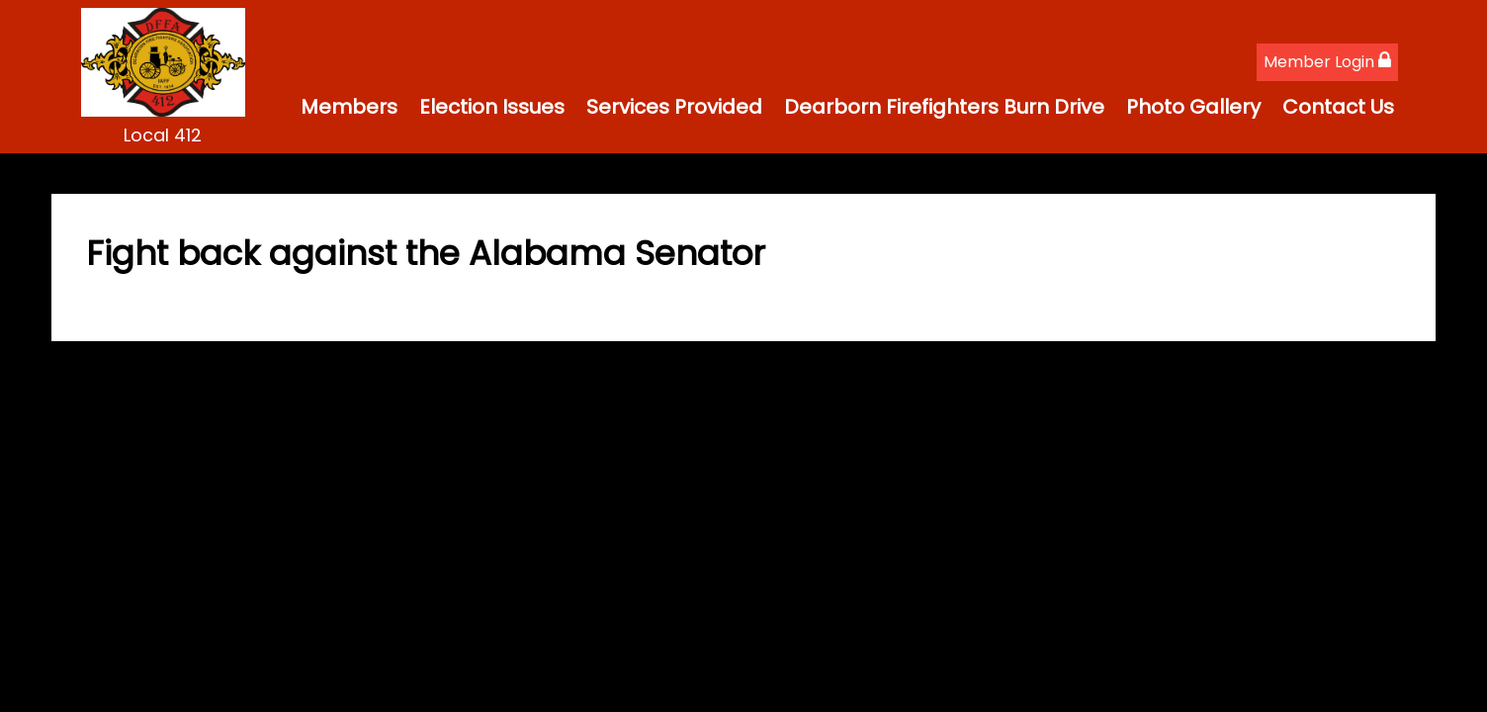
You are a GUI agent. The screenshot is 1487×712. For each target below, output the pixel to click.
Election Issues (492, 107)
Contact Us (1338, 107)
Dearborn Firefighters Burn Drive (944, 107)
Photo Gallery (1193, 107)
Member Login (1327, 61)
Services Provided (674, 107)
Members (349, 107)
